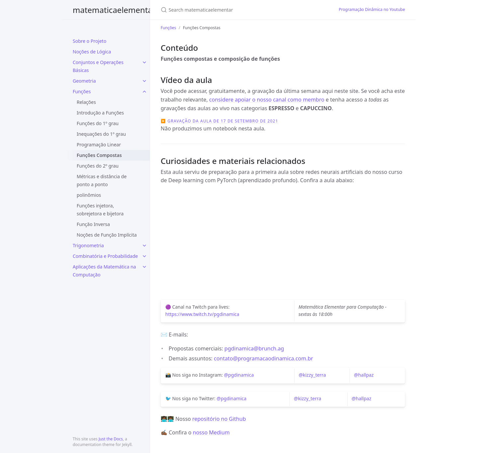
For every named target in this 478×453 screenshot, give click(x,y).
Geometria (84, 81)
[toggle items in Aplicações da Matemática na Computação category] (144, 267)
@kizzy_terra (312, 375)
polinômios (89, 195)
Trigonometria (88, 245)
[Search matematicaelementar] (239, 10)
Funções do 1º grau (98, 123)
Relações (86, 102)
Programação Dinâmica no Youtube (372, 9)
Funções (82, 91)
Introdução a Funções (100, 113)
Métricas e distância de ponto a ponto (101, 180)
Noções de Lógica (92, 51)
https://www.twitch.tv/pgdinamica (202, 314)
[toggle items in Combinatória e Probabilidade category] (144, 256)
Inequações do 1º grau (101, 134)
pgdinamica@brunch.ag (254, 348)
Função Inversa (93, 224)
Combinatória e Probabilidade (105, 256)
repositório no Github (219, 418)
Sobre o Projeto (89, 41)
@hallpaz (363, 375)
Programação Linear (99, 144)
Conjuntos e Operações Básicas (98, 66)
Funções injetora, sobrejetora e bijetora (100, 209)
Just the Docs (111, 439)
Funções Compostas (99, 155)
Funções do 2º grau (98, 166)
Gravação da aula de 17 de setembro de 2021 (223, 121)
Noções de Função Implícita (107, 235)
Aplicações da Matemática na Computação (104, 271)
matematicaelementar (114, 9)
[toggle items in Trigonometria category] (144, 245)
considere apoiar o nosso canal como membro (266, 99)
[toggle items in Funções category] (144, 91)
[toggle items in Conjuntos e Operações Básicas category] (144, 62)
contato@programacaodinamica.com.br (263, 358)
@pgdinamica (239, 375)
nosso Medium (211, 432)
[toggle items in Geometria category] (144, 81)
